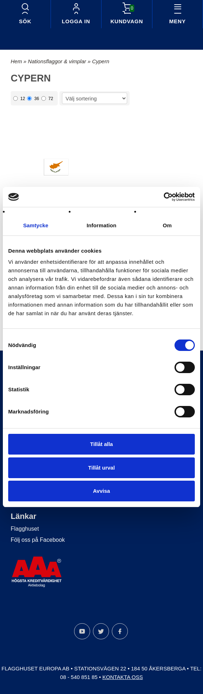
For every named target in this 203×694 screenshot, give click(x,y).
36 (33, 98)
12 (19, 98)
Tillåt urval (101, 468)
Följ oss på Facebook (38, 540)
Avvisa (101, 491)
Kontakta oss (123, 677)
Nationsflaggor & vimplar (58, 61)
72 (47, 98)
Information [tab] (101, 225)
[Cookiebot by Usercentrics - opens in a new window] (163, 197)
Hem (16, 61)
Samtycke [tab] (35, 225)
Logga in (76, 21)
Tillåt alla (101, 444)
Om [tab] (167, 225)
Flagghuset (25, 529)
